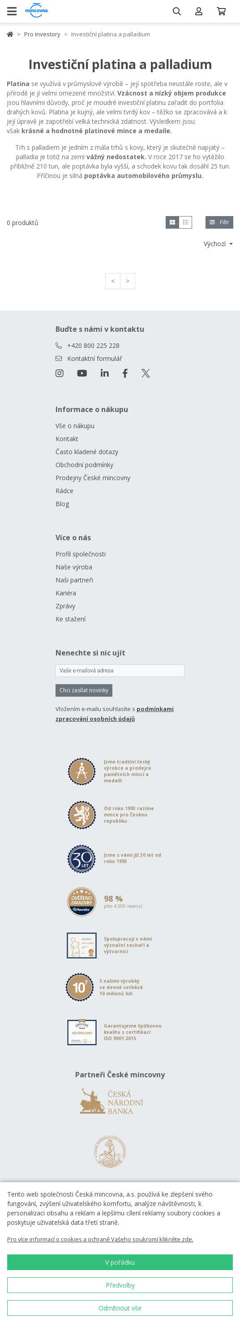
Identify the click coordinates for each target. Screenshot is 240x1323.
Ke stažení (71, 619)
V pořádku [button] (120, 1262)
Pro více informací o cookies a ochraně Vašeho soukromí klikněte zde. (100, 1239)
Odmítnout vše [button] (120, 1308)
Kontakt (67, 438)
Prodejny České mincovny (93, 477)
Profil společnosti (81, 554)
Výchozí (215, 243)
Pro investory (42, 34)
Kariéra (66, 593)
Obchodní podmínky (84, 464)
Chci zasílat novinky (84, 690)
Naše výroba (74, 567)
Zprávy (65, 606)
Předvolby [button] (120, 1285)
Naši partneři (74, 580)
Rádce (64, 490)
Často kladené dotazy (87, 451)
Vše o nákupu (75, 425)
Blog (62, 503)
